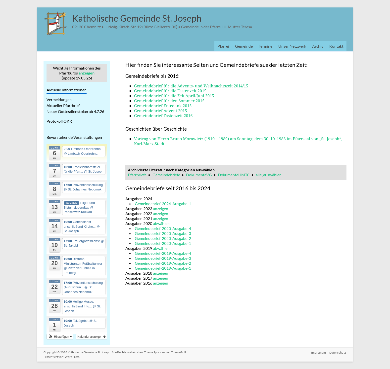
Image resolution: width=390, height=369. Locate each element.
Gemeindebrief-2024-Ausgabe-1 (163, 203)
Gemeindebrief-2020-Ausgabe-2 (163, 238)
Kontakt (336, 46)
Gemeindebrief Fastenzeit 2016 (163, 115)
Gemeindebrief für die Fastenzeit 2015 (170, 91)
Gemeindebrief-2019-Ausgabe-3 (163, 258)
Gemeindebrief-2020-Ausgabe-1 (163, 243)
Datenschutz (338, 352)
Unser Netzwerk (292, 46)
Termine (265, 46)
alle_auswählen (269, 174)
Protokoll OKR (59, 121)
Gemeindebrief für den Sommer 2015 (169, 101)
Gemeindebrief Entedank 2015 (163, 106)
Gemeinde (244, 46)
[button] (60, 336)
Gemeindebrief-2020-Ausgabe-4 (163, 228)
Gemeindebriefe (166, 174)
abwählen (161, 223)
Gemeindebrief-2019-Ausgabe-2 (163, 263)
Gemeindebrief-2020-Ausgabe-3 (163, 233)
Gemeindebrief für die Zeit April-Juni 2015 (174, 96)
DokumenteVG (199, 174)
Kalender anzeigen (91, 336)
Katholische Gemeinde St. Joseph (136, 18)
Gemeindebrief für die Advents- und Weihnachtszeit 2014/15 (191, 86)
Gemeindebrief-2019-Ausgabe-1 (163, 268)
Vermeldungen (59, 99)
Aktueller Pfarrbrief (63, 105)
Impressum (318, 352)
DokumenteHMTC (234, 174)
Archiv (317, 46)
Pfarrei (223, 46)
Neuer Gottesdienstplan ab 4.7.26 (75, 111)
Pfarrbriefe (137, 174)
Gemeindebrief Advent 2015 (160, 110)
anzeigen (87, 73)
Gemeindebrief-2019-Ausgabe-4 (163, 253)
